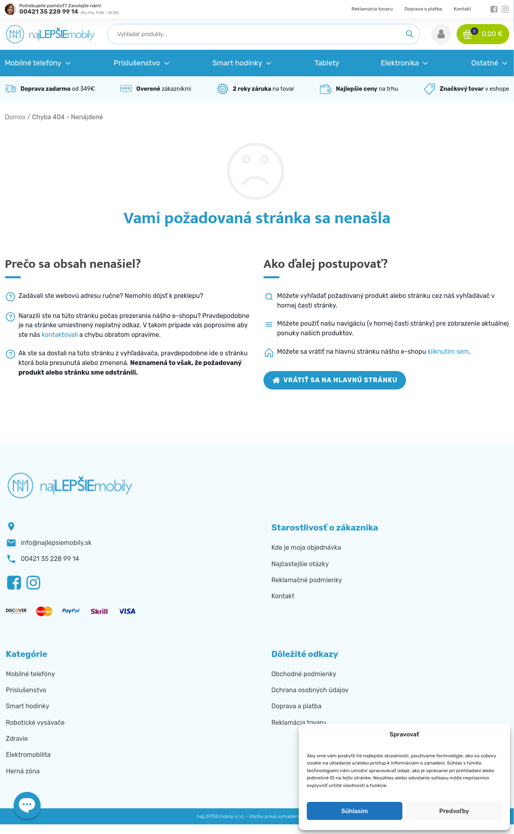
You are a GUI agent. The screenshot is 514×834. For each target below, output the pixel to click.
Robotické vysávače (35, 722)
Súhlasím (354, 811)
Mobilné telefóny (30, 674)
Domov (15, 117)
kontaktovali (60, 334)
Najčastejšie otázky (300, 564)
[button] (441, 34)
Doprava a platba (423, 9)
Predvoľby (454, 811)
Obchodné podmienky (304, 674)
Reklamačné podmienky (306, 580)
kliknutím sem (448, 351)
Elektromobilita (28, 755)
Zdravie (17, 738)
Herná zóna (23, 771)
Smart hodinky (27, 706)
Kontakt (462, 9)
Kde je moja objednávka (306, 547)
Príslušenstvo (26, 690)
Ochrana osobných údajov (310, 690)
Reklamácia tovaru (372, 9)
